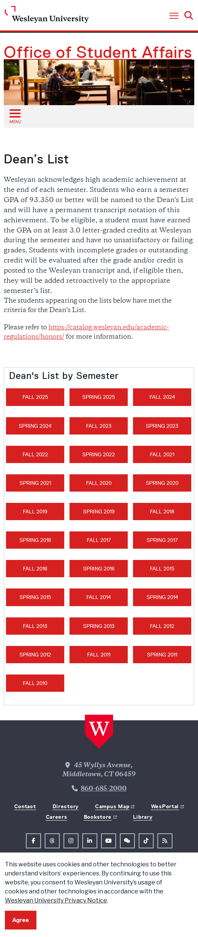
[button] (173, 16)
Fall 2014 (98, 597)
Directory (66, 806)
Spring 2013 (99, 626)
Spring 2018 (35, 540)
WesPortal (165, 806)
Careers (56, 816)
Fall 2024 (162, 397)
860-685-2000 (104, 789)
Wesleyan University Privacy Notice (56, 900)
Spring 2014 (162, 597)
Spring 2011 (162, 654)
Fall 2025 (35, 397)
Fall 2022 (35, 454)
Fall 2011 (98, 654)
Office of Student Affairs (98, 52)
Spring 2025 (98, 397)
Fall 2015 (162, 568)
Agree (20, 919)
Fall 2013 (35, 626)
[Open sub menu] (15, 116)
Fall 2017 (99, 540)
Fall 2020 (99, 483)
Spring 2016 (99, 568)
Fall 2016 (35, 568)
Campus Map (112, 806)
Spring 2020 (162, 483)
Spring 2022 (98, 454)
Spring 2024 (35, 425)
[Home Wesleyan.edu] (47, 16)
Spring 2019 (99, 511)
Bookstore (98, 816)
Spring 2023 (162, 425)
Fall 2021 (162, 454)
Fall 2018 (162, 511)
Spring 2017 (162, 540)
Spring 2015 (35, 597)
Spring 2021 (35, 483)
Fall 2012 (162, 626)
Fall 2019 (35, 511)
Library (142, 816)
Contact (25, 806)
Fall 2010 (35, 683)
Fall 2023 (99, 425)
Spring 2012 (35, 654)
